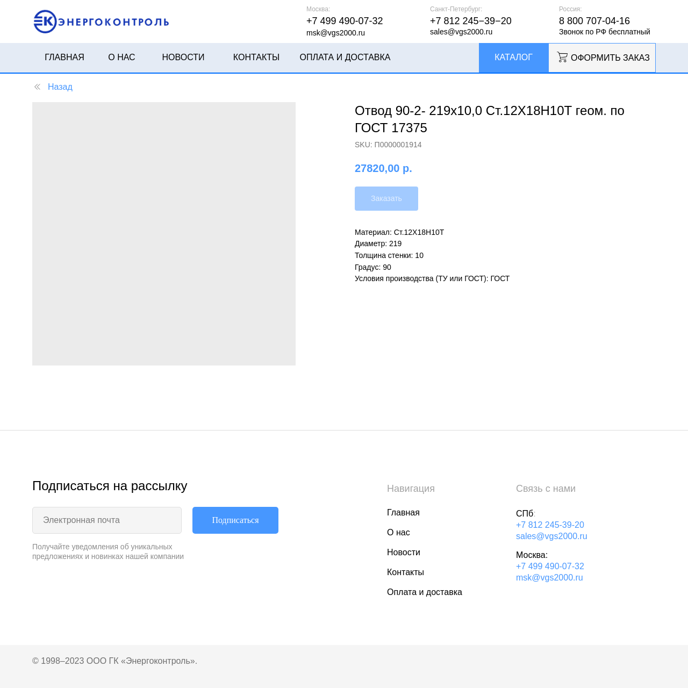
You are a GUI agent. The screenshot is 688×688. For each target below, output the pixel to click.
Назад (52, 87)
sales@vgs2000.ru (551, 536)
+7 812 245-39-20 (550, 524)
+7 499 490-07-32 (550, 566)
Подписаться (235, 520)
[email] (107, 520)
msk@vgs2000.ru (549, 577)
